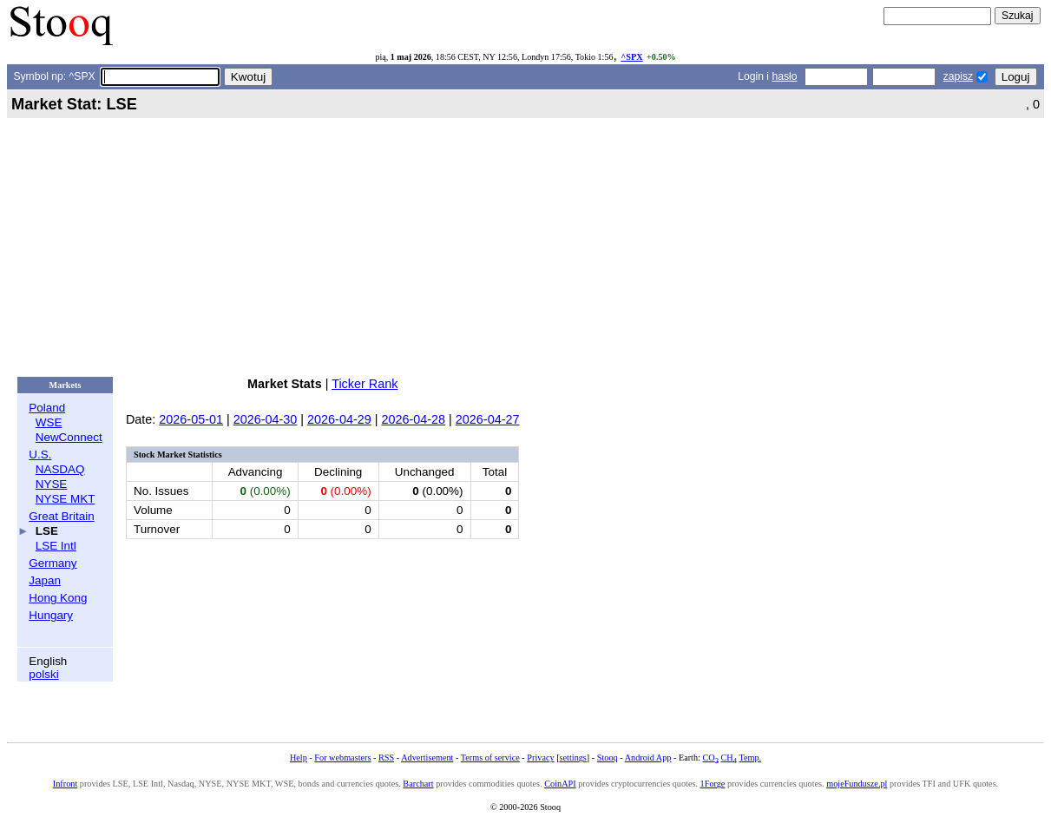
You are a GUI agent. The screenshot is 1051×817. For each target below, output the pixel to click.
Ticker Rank (364, 384)
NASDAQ (60, 469)
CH (729, 757)
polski (43, 674)
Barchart (418, 783)
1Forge (713, 783)
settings (573, 757)
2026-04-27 (488, 419)
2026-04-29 (339, 419)
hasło (784, 76)
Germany (52, 563)
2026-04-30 (265, 419)
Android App (648, 757)
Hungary (51, 615)
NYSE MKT (65, 498)
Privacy (540, 757)
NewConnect (69, 437)
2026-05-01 (191, 419)
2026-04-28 (413, 419)
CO (710, 757)
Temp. (750, 757)
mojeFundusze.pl (856, 783)
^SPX (631, 57)
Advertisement (427, 757)
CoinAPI (559, 783)
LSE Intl (56, 545)
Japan (45, 580)
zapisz (958, 76)
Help (298, 757)
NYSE (52, 484)
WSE (49, 422)
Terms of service (490, 757)
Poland (47, 407)
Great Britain (61, 516)
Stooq (607, 757)
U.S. (40, 454)
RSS (386, 757)
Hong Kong (58, 597)
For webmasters (342, 757)
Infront (65, 783)
